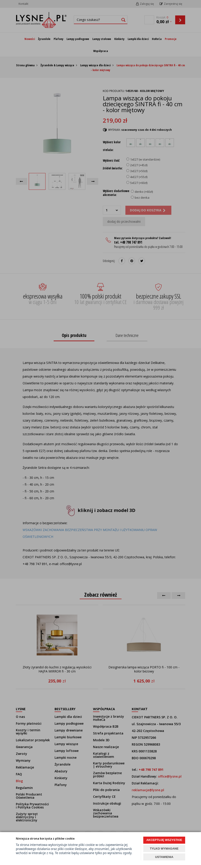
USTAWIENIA (164, 857)
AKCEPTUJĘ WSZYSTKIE (164, 840)
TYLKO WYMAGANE (164, 848)
